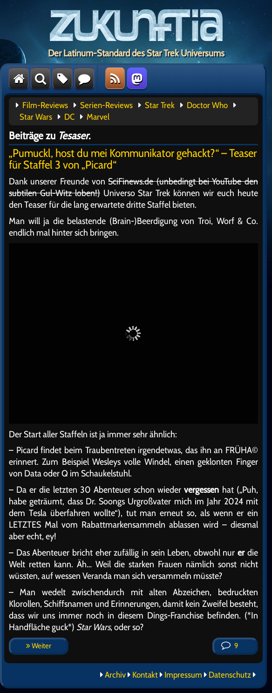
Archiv (115, 675)
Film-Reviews (45, 105)
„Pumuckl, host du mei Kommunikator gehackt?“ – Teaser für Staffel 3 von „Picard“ (133, 158)
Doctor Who (207, 105)
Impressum (183, 675)
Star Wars (36, 117)
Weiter (38, 645)
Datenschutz (230, 675)
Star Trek (160, 105)
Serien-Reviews (106, 105)
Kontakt (145, 675)
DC (69, 117)
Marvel (98, 117)
